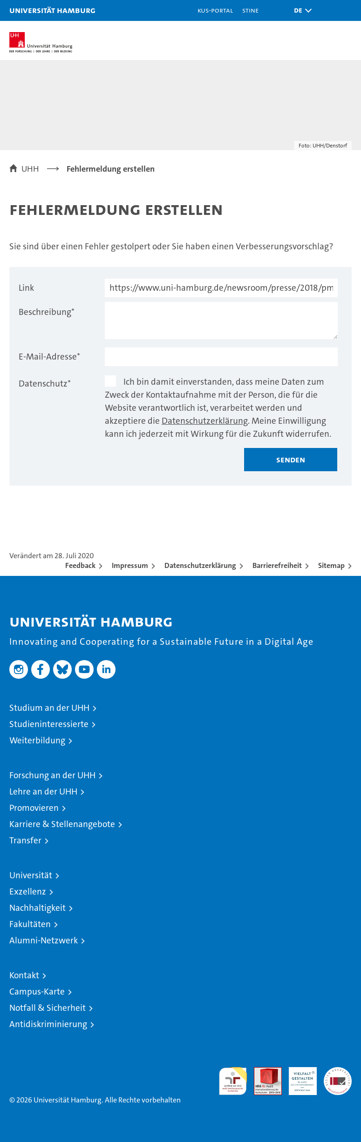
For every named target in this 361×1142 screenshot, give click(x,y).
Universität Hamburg (52, 10)
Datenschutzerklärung (205, 421)
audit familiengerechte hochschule (233, 1081)
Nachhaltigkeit (37, 908)
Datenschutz (45, 383)
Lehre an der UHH (43, 791)
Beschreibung (47, 312)
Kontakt (24, 975)
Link (26, 288)
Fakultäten (30, 924)
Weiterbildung (37, 740)
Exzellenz (27, 891)
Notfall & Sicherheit (47, 1008)
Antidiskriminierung (48, 1024)
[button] (300, 10)
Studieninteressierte (49, 724)
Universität (30, 875)
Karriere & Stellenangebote (62, 824)
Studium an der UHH (49, 708)
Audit (263, 1072)
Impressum (130, 565)
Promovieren (34, 808)
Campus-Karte (37, 991)
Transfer (25, 840)
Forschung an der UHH (52, 775)
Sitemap (331, 565)
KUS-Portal (215, 10)
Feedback (80, 565)
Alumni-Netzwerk (43, 940)
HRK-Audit (298, 1077)
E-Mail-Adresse (49, 356)
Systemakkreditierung (338, 1072)
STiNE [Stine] (250, 10)
